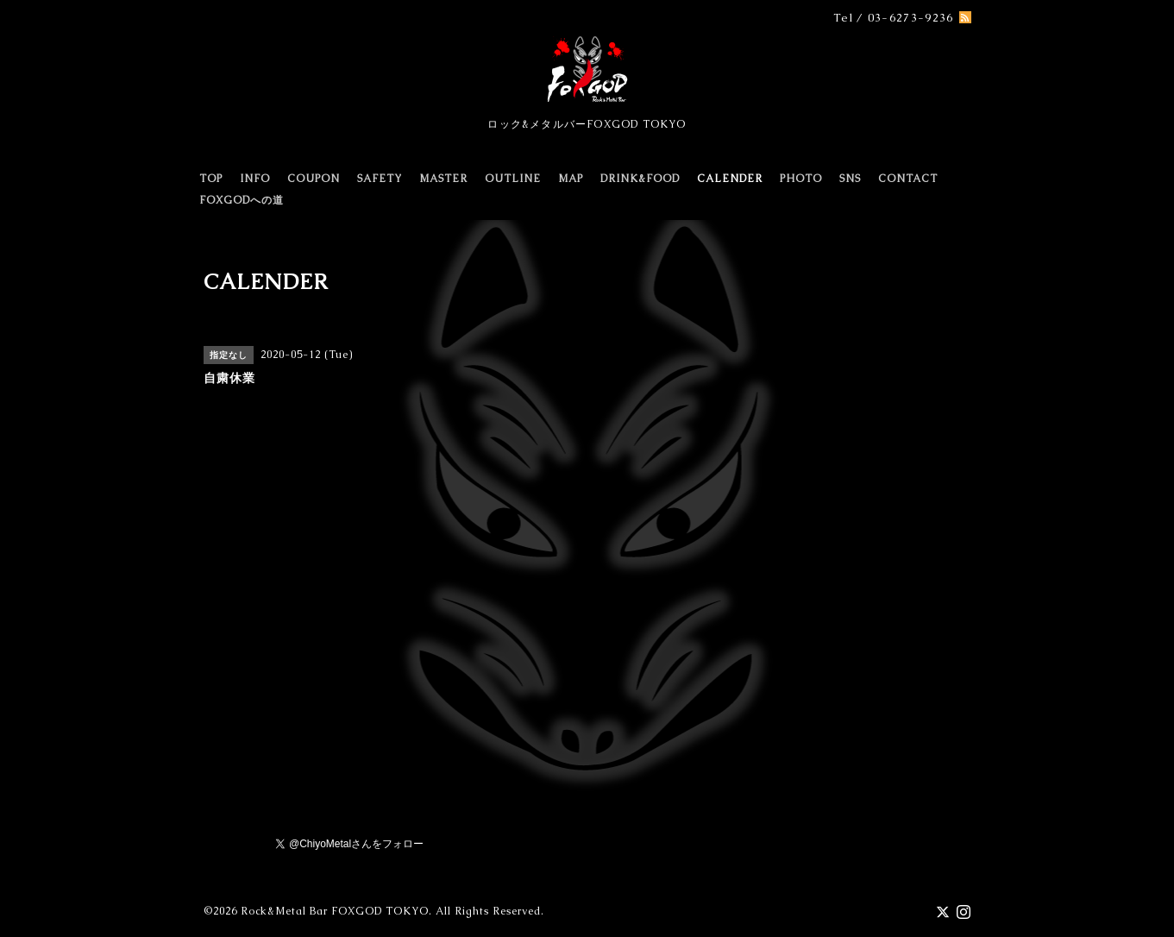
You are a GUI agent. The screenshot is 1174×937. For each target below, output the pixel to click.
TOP (211, 179)
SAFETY (379, 179)
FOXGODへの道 (241, 200)
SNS (850, 179)
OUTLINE (513, 179)
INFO (255, 179)
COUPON (313, 179)
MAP (570, 179)
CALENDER (730, 179)
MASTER (443, 179)
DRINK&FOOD (640, 179)
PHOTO (801, 179)
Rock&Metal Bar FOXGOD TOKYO (335, 911)
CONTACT (908, 179)
